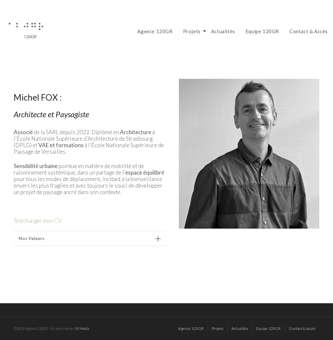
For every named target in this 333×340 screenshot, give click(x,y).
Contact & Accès (308, 31)
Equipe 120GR (262, 31)
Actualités (223, 31)
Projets (193, 31)
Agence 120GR (154, 31)
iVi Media (82, 328)
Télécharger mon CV (38, 220)
